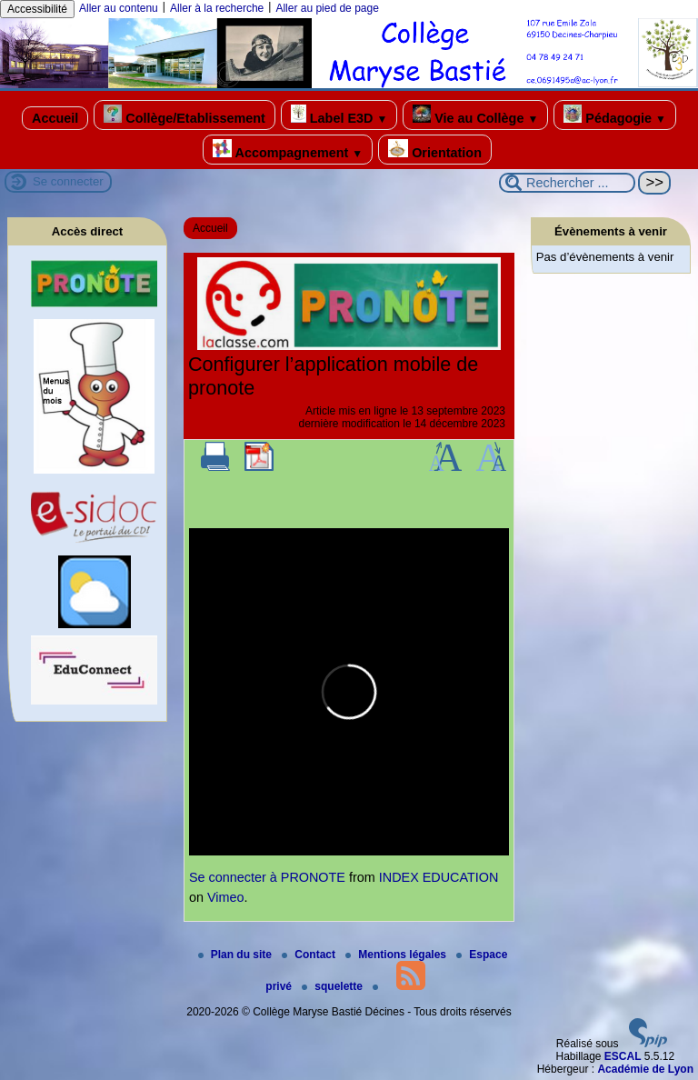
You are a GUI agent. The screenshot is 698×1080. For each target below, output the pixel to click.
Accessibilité (37, 9)
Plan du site (236, 954)
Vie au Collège (475, 115)
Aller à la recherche (217, 8)
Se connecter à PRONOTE (267, 877)
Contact (310, 954)
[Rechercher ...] (567, 183)
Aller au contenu (118, 8)
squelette (333, 986)
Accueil (55, 118)
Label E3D (339, 115)
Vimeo (225, 897)
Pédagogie (614, 115)
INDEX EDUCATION (439, 877)
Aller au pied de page (326, 8)
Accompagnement (288, 149)
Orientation (435, 149)
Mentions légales (397, 954)
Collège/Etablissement (184, 115)
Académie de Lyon (645, 1069)
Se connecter (68, 181)
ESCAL (623, 1056)
